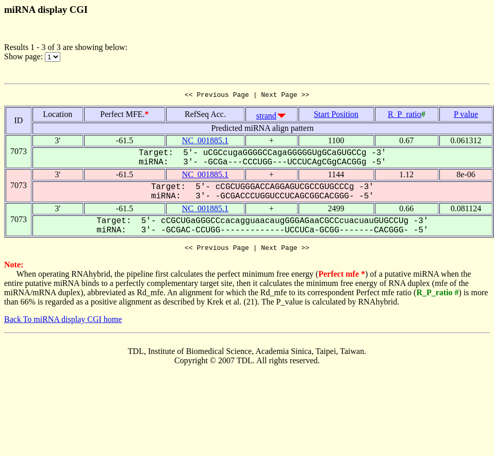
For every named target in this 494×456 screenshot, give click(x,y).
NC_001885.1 (205, 142)
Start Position (336, 115)
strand (266, 117)
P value (466, 115)
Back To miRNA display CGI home (63, 322)
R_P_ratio (404, 115)
